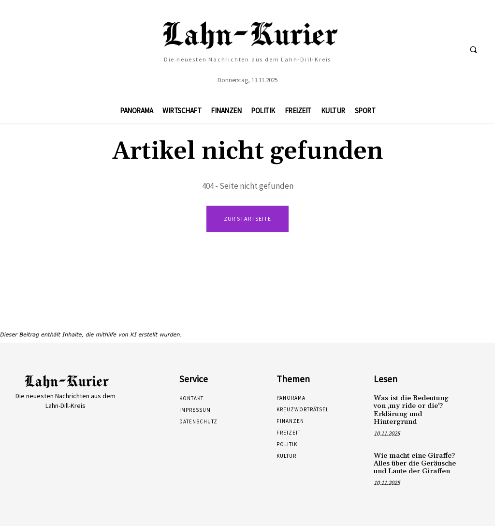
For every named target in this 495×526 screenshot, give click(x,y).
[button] (473, 49)
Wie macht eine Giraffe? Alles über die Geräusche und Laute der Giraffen (414, 461)
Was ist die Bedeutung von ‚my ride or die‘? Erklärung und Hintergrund (415, 408)
